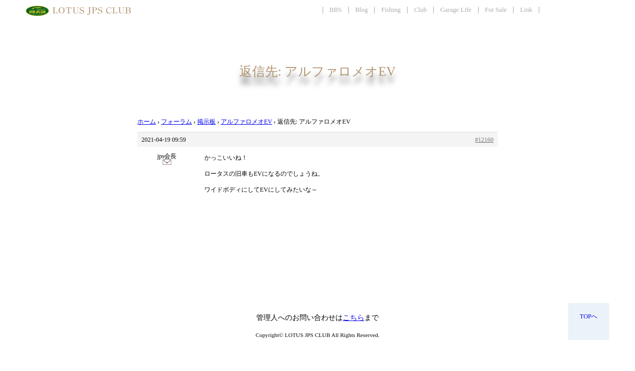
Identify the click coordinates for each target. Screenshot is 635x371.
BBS (335, 9)
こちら (353, 318)
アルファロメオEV (246, 121)
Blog (361, 9)
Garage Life (455, 9)
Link (526, 9)
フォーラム (176, 121)
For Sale (495, 9)
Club (420, 9)
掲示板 (206, 121)
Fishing (391, 9)
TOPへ (588, 316)
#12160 (484, 140)
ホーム (146, 121)
